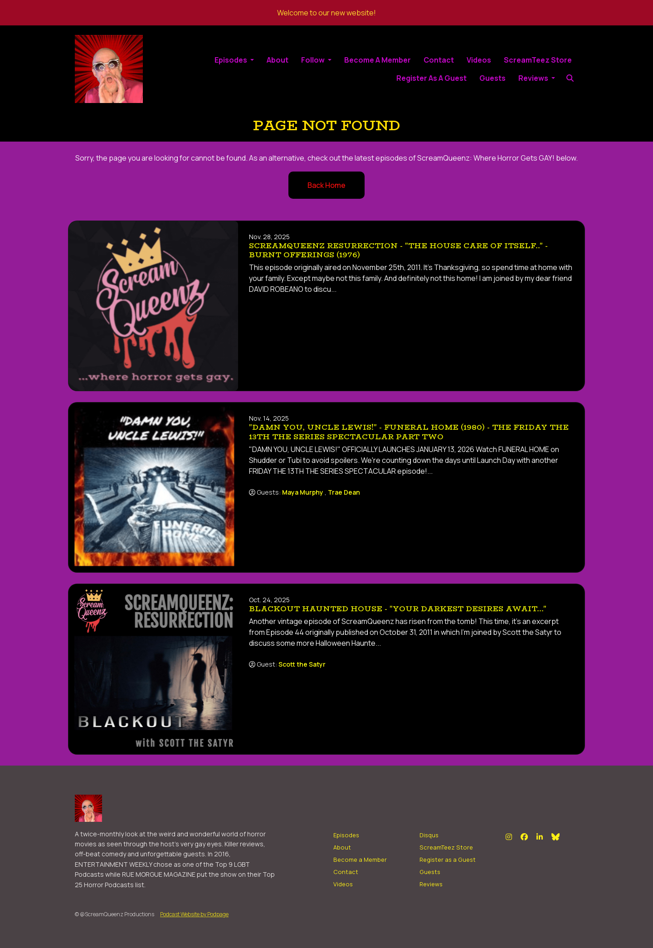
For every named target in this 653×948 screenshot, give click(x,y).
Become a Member (377, 60)
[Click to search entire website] (569, 78)
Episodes (231, 60)
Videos (479, 60)
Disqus (429, 835)
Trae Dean (344, 492)
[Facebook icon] (524, 837)
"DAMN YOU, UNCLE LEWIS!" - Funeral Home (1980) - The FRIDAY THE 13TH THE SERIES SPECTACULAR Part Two (409, 432)
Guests (492, 78)
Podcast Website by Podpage (194, 914)
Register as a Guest (431, 78)
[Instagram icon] (509, 837)
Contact (439, 60)
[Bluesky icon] (555, 837)
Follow (313, 60)
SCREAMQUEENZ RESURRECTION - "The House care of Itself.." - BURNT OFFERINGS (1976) (398, 250)
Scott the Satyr (302, 664)
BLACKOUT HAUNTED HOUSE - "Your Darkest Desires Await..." (397, 608)
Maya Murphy (302, 492)
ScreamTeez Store (538, 60)
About (277, 60)
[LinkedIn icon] (539, 837)
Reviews (534, 78)
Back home (326, 185)
